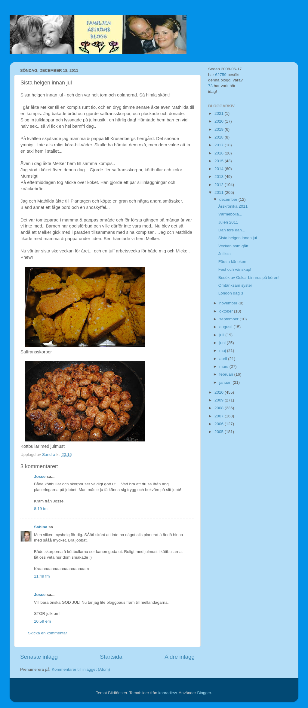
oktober (226, 311)
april (223, 358)
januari (226, 382)
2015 (219, 161)
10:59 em (42, 621)
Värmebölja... (230, 214)
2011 (219, 192)
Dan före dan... (231, 230)
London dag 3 (230, 293)
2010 (219, 392)
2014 (219, 168)
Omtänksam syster (235, 285)
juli (222, 335)
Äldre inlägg (180, 657)
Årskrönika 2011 (233, 206)
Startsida (111, 657)
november (229, 303)
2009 (219, 400)
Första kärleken (232, 261)
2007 (219, 416)
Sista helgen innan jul (237, 238)
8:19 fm (41, 508)
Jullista (224, 254)
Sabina (40, 527)
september (229, 319)
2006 (219, 424)
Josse (39, 476)
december (229, 199)
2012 (219, 184)
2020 (219, 121)
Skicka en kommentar (47, 633)
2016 (219, 153)
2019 (219, 129)
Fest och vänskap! (234, 269)
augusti (226, 327)
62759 (220, 74)
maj (223, 350)
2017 (219, 145)
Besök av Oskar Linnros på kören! (248, 277)
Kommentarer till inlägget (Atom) (81, 669)
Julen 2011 (228, 222)
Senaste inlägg (39, 657)
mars (224, 366)
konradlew (167, 693)
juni (223, 342)
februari (226, 374)
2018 (219, 137)
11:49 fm (42, 576)
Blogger (204, 693)
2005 (219, 431)
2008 (219, 408)
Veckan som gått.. (234, 246)
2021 (219, 113)
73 (210, 86)
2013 (219, 176)
